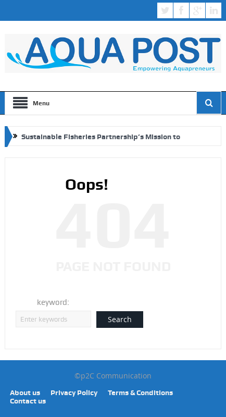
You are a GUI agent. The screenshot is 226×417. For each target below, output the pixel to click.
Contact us (28, 401)
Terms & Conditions (140, 392)
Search (120, 319)
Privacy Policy (74, 392)
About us (25, 392)
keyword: (53, 302)
